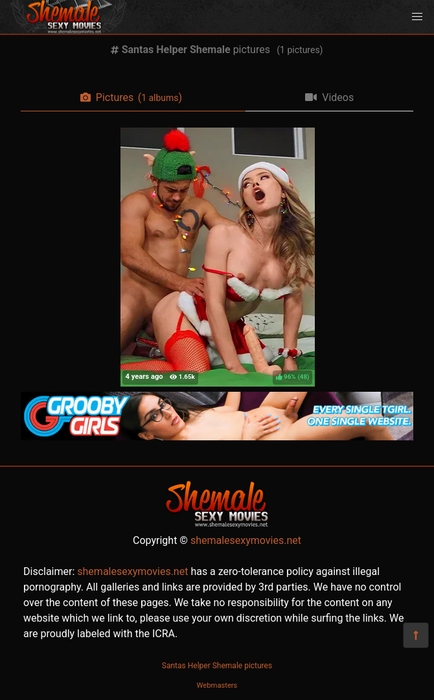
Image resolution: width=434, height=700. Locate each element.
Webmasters (217, 685)
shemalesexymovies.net (245, 540)
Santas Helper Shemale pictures (217, 665)
